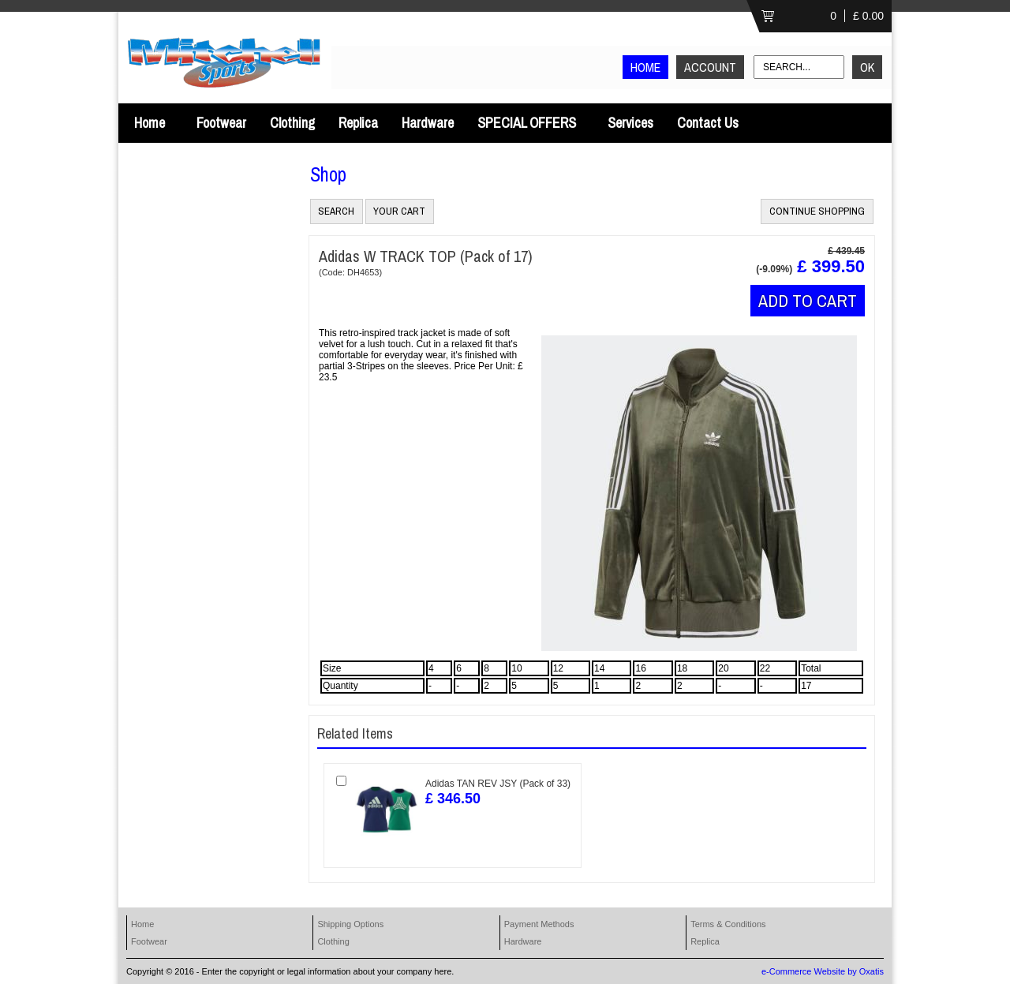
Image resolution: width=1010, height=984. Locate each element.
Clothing (292, 123)
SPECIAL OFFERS (526, 123)
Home (149, 123)
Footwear (221, 123)
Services (630, 123)
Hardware (428, 123)
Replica (358, 123)
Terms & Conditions (727, 924)
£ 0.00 (868, 15)
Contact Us (708, 123)
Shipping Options (350, 924)
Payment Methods (539, 924)
